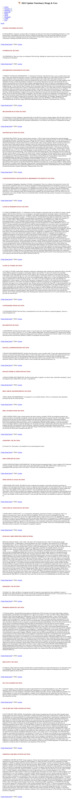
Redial (6, 13)
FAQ (5, 20)
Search (6, 7)
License (19, 44)
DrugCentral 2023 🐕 (11, 3)
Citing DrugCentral (6, 44)
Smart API (7, 12)
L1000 (6, 18)
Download (7, 17)
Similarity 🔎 (8, 10)
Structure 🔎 (8, 8)
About (6, 15)
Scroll (2, 23)
